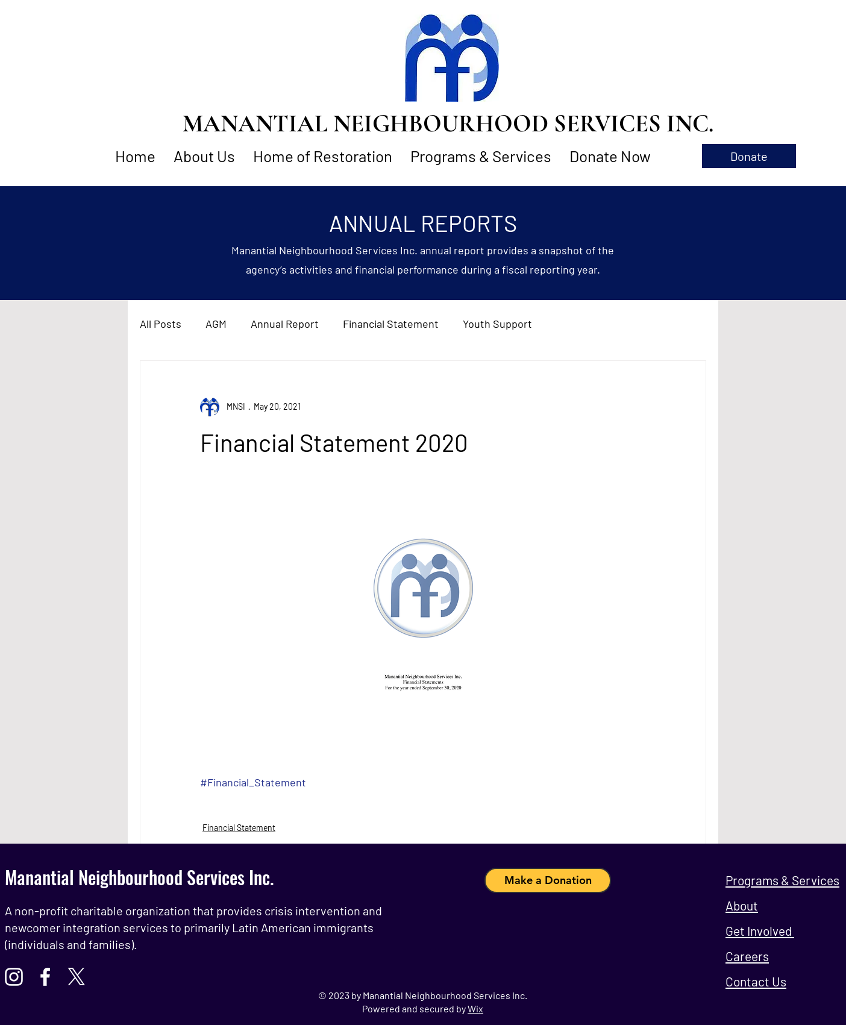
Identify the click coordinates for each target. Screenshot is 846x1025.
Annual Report (285, 323)
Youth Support (497, 323)
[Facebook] (45, 977)
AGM (216, 323)
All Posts (160, 323)
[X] (76, 977)
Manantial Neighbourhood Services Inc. (139, 877)
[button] (749, 156)
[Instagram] (14, 977)
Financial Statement (391, 323)
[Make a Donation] (547, 880)
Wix (475, 1008)
